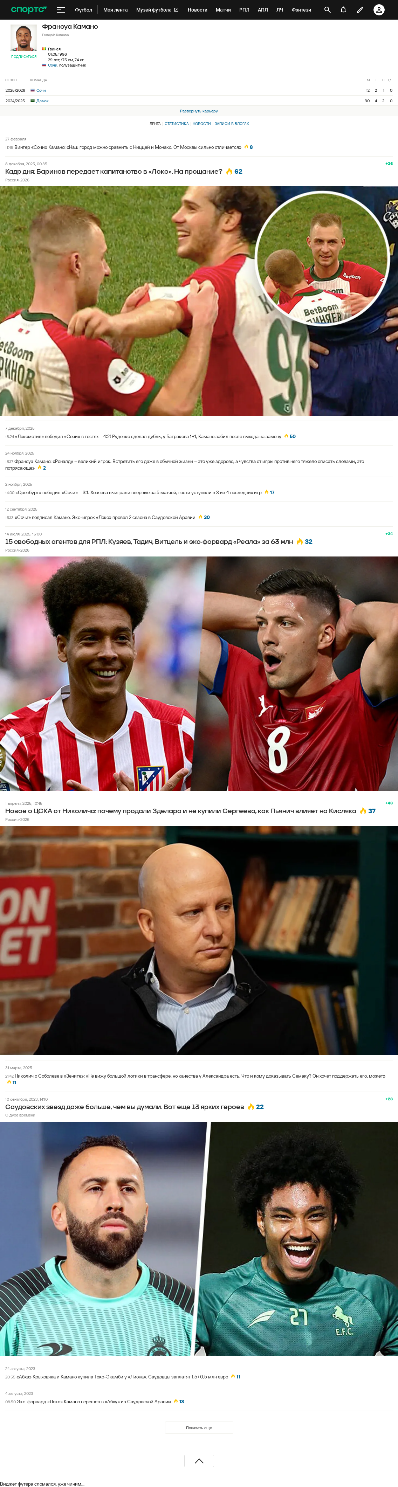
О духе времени (20, 1115)
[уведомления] (343, 9)
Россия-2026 (17, 179)
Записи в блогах (232, 123)
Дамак (39, 100)
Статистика (177, 123)
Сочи (52, 65)
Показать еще (199, 1427)
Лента (155, 123)
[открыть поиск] (327, 9)
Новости (202, 123)
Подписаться (23, 56)
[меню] (61, 10)
